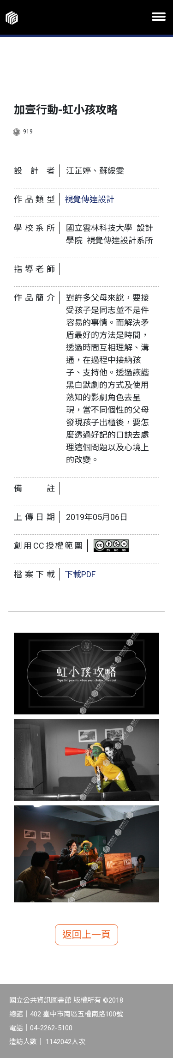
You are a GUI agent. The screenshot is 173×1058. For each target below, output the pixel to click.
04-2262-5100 (51, 1028)
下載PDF (80, 574)
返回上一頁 (86, 934)
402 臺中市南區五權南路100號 (76, 1014)
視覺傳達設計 (89, 199)
